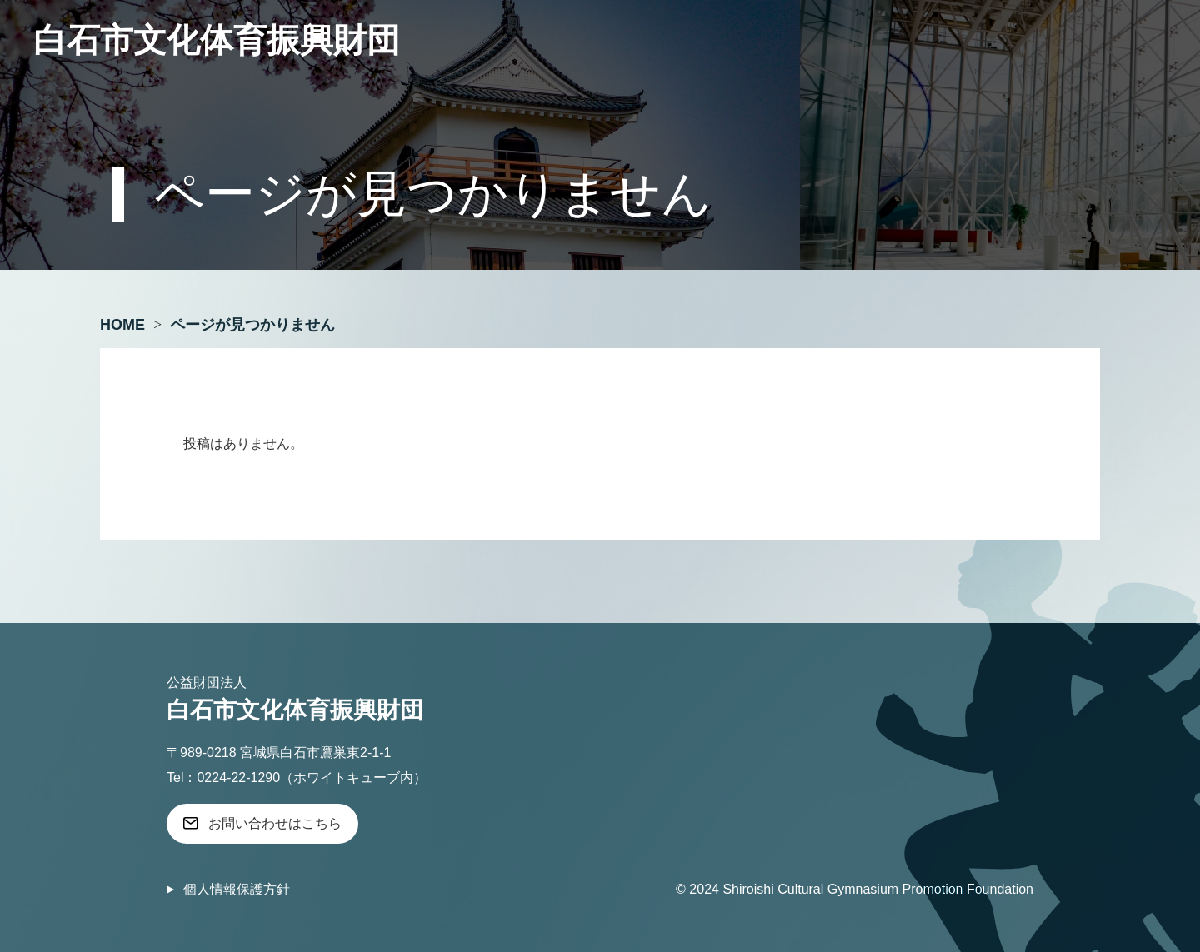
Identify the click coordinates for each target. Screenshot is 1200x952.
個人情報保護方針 (236, 889)
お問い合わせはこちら (275, 823)
